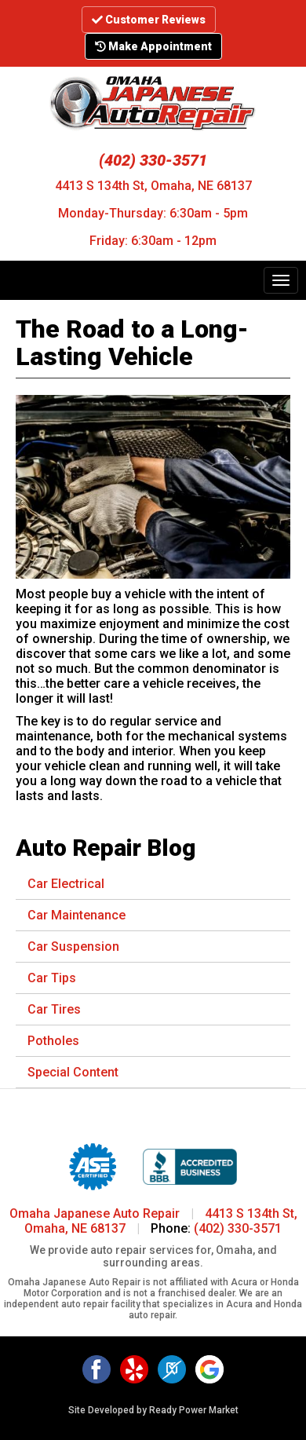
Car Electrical (65, 883)
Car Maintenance (76, 915)
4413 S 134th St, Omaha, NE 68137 (153, 185)
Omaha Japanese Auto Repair (94, 1213)
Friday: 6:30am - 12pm (153, 240)
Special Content (72, 1072)
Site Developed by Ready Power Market (153, 1410)
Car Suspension (73, 946)
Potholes (53, 1040)
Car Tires (54, 1009)
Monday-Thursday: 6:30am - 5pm (153, 213)
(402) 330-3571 (153, 160)
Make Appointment (153, 46)
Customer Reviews (149, 19)
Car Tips (51, 977)
